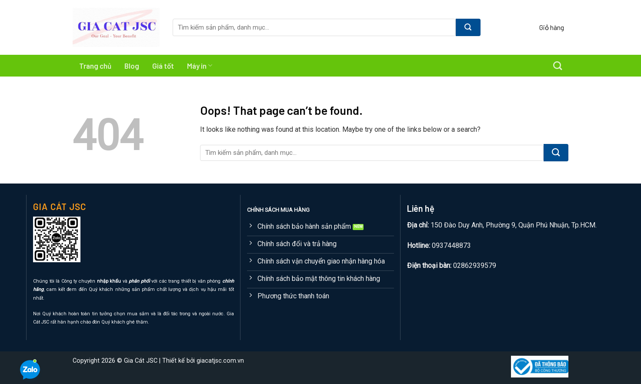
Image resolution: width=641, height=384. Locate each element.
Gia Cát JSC (140, 360)
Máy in (199, 65)
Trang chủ (95, 65)
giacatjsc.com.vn (220, 360)
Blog (131, 65)
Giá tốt (163, 65)
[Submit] (468, 27)
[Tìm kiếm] (557, 65)
